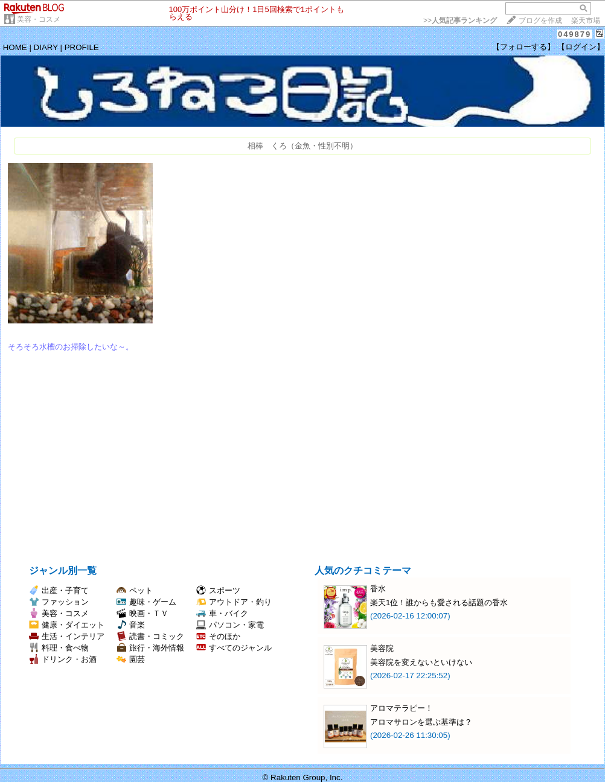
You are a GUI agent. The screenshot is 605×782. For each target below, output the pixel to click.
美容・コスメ (38, 19)
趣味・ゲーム (146, 601)
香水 (378, 588)
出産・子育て (59, 590)
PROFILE (82, 47)
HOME (15, 47)
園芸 (131, 659)
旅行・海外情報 (150, 647)
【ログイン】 (580, 46)
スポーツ (218, 590)
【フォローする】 (523, 46)
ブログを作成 (540, 20)
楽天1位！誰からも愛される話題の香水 (439, 602)
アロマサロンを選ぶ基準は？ (421, 721)
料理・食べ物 (59, 647)
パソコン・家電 (230, 624)
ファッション (59, 601)
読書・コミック (150, 636)
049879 (574, 34)
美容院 (382, 648)
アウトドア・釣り (234, 601)
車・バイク (222, 613)
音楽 (131, 624)
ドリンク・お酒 (63, 659)
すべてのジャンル (234, 647)
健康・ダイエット (66, 624)
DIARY (46, 47)
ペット (135, 590)
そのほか (218, 636)
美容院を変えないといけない (421, 662)
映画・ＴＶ (142, 613)
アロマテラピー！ (401, 708)
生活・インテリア (66, 636)
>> (460, 20)
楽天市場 (585, 20)
